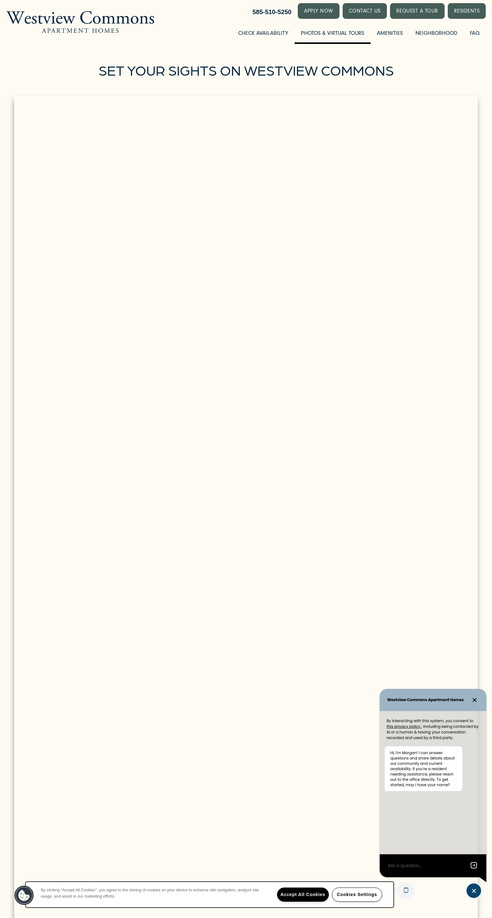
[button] (319, 11)
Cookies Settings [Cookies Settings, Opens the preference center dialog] (357, 894)
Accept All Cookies (303, 894)
